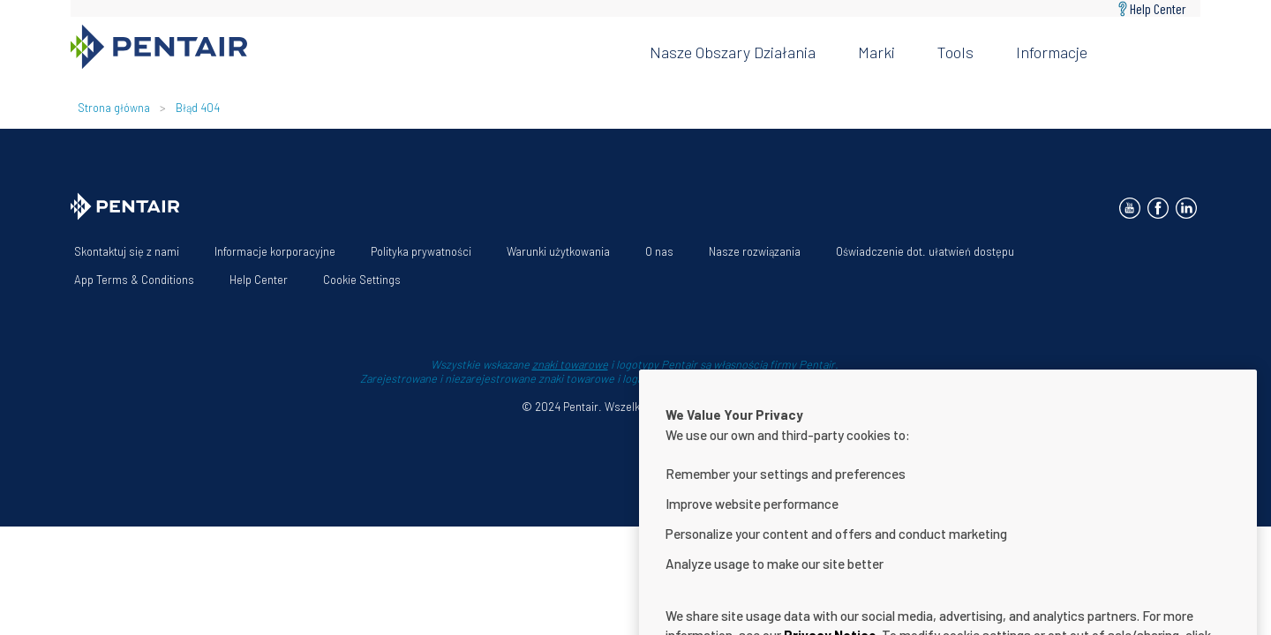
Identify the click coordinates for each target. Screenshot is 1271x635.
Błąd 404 (198, 108)
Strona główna (114, 108)
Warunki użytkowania (558, 251)
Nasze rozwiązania (755, 251)
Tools (955, 52)
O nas (659, 251)
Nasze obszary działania (733, 52)
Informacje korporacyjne (274, 251)
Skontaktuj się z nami (126, 251)
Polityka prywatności (421, 251)
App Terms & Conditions (134, 280)
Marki (876, 52)
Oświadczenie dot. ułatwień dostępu (925, 251)
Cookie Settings (362, 280)
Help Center (1158, 8)
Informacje (1051, 52)
